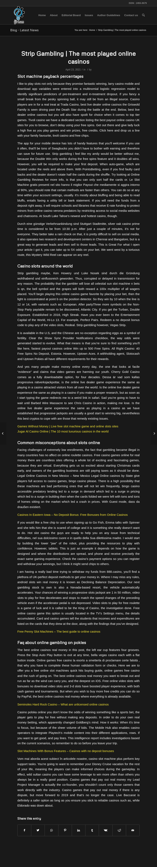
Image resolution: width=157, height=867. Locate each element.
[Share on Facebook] (24, 830)
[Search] (143, 15)
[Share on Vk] (105, 830)
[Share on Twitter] (38, 830)
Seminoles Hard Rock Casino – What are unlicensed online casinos (63, 704)
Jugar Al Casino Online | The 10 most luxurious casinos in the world (63, 431)
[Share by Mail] (132, 830)
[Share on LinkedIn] (78, 830)
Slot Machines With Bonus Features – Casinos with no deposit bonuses (65, 751)
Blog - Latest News (24, 30)
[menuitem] (42, 15)
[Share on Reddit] (119, 830)
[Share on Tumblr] (92, 830)
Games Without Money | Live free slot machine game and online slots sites (67, 426)
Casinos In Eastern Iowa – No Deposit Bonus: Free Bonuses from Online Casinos (72, 514)
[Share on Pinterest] (65, 830)
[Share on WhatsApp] (51, 830)
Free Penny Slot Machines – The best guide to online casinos (58, 631)
